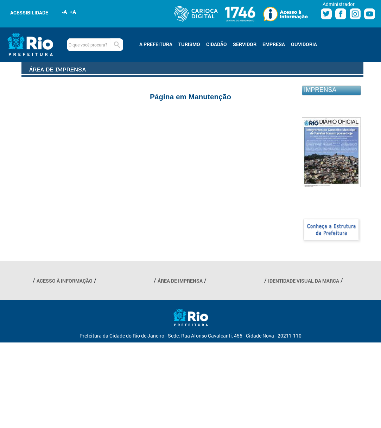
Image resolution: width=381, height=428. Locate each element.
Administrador (339, 4)
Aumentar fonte (73, 11)
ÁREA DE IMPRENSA (180, 280)
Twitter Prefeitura (326, 13)
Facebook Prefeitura (340, 13)
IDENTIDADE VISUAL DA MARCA (303, 280)
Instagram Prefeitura (355, 13)
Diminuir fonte (65, 11)
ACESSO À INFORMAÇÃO (65, 280)
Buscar (117, 44)
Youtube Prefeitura (369, 13)
